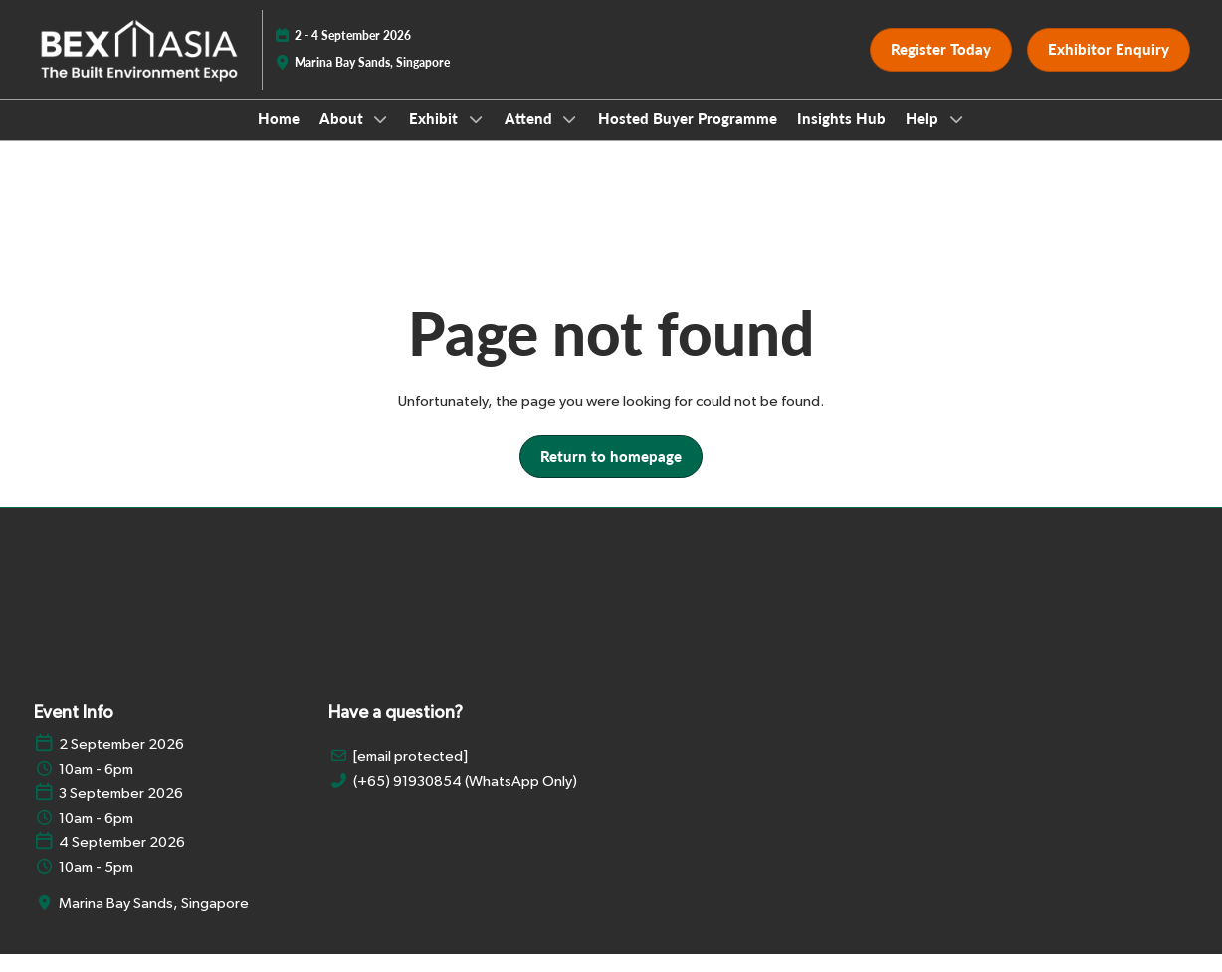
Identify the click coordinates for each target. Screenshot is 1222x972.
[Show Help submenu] (956, 138)
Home (279, 137)
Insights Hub (841, 137)
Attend (530, 137)
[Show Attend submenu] (570, 138)
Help (924, 137)
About (343, 137)
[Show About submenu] (381, 138)
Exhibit (435, 137)
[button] (941, 69)
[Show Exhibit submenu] (476, 138)
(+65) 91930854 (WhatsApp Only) (465, 799)
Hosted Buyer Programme (687, 137)
